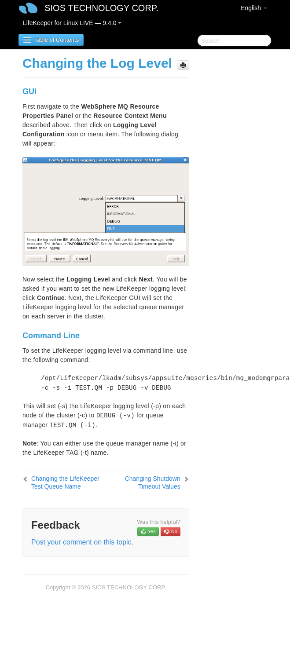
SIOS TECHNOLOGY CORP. (101, 8)
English (254, 7)
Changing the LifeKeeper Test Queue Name (65, 482)
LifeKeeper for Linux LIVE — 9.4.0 (72, 22)
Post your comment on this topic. (82, 542)
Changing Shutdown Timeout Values (152, 482)
